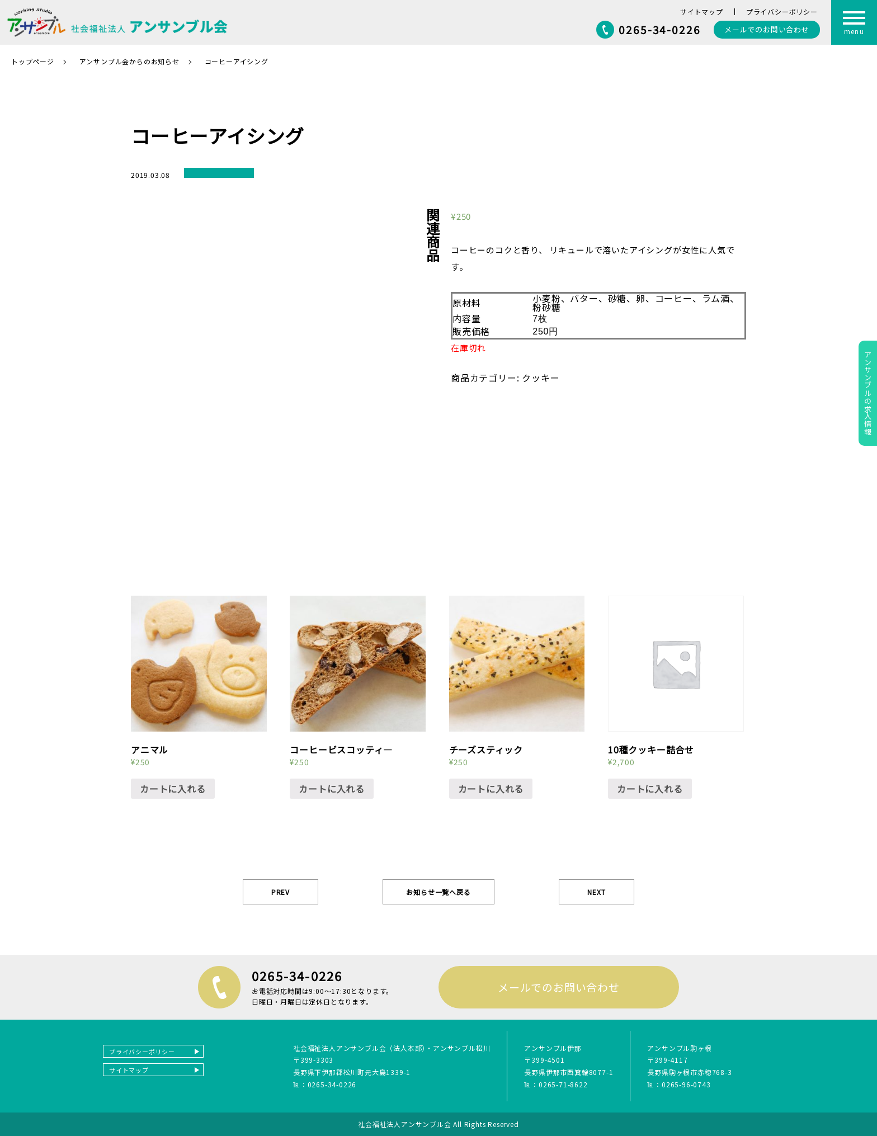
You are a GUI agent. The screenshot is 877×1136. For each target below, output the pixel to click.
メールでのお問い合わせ (559, 986)
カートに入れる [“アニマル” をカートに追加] (173, 788)
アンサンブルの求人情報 (867, 393)
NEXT (596, 892)
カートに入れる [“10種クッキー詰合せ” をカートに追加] (650, 788)
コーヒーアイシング (236, 61)
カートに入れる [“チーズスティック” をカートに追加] (491, 788)
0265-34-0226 (660, 29)
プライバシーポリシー (782, 11)
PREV (280, 892)
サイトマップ (701, 11)
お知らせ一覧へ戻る (438, 892)
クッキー (540, 377)
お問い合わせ (766, 29)
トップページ (32, 61)
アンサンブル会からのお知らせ (129, 61)
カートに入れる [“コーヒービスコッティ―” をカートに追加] (332, 788)
